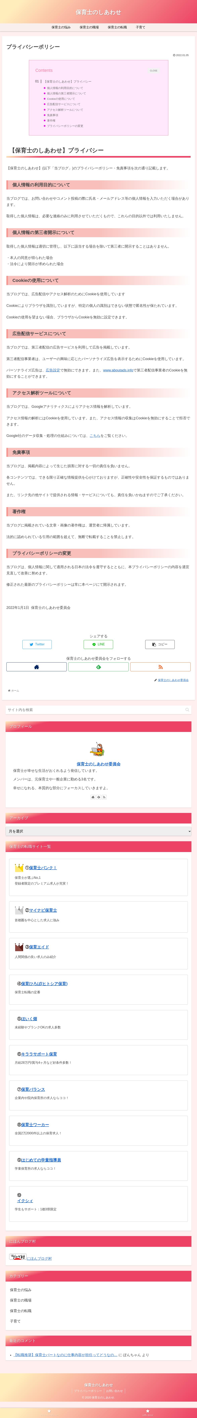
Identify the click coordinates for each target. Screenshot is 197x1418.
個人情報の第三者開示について (66, 93)
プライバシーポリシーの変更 (65, 125)
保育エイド (39, 947)
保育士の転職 (20, 1311)
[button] (187, 709)
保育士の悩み (20, 1290)
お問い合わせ (114, 1390)
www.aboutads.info (118, 370)
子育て (15, 1321)
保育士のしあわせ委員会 (99, 764)
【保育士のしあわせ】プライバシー (67, 81)
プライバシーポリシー (88, 1390)
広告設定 (53, 370)
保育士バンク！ (43, 868)
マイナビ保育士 (43, 910)
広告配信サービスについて (63, 104)
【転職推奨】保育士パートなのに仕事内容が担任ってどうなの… (66, 1355)
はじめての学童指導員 (41, 1160)
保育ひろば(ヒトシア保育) (44, 984)
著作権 (51, 120)
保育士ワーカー (35, 1125)
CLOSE (153, 70)
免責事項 (52, 115)
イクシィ (25, 1201)
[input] (98, 710)
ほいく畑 (29, 1019)
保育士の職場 (20, 1300)
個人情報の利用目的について (65, 88)
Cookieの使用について (61, 98)
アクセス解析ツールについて (65, 109)
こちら (95, 436)
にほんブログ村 (30, 1259)
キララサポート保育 (39, 1054)
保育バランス (33, 1089)
